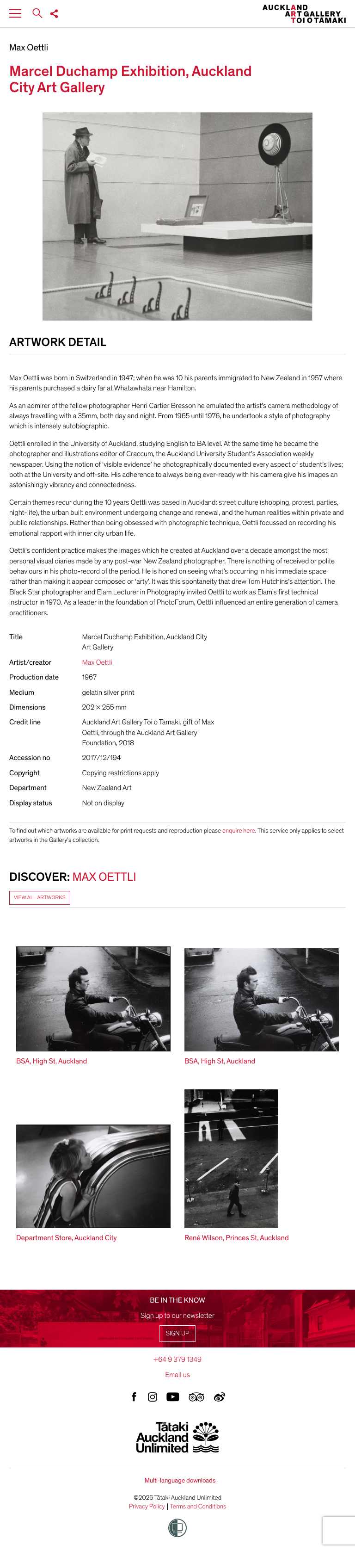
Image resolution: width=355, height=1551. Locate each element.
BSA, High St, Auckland (51, 1061)
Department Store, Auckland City (66, 1238)
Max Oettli (28, 48)
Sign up (177, 1333)
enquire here (238, 830)
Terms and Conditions (198, 1506)
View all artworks (40, 898)
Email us (177, 1375)
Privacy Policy (147, 1506)
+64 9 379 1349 (177, 1359)
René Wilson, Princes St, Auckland (236, 1238)
